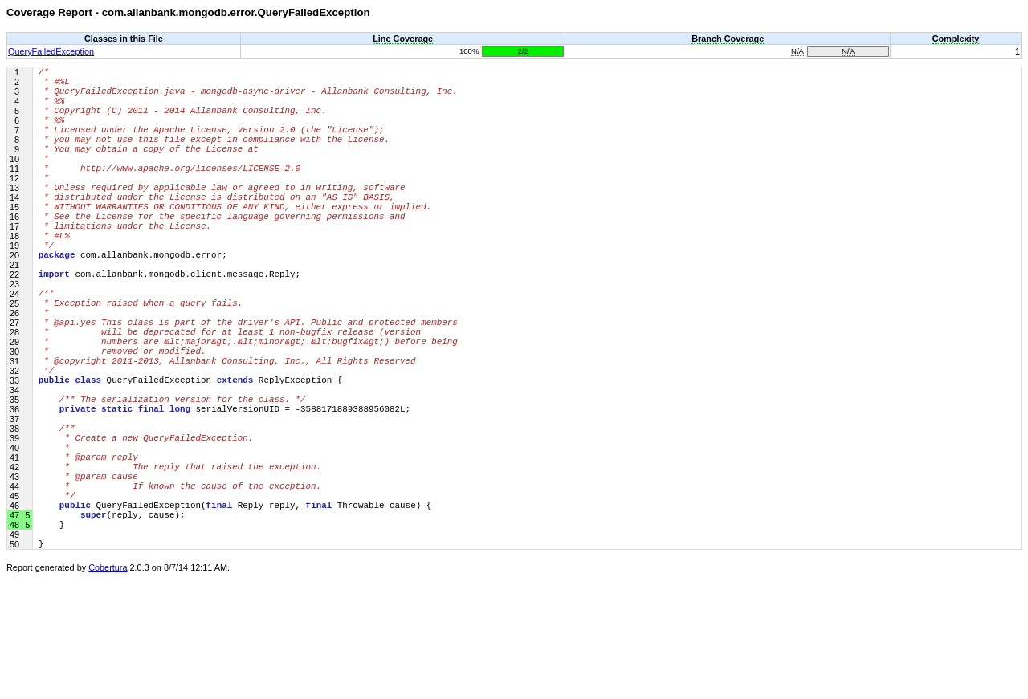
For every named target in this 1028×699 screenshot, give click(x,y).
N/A (797, 51)
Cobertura (107, 688)
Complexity (956, 38)
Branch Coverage (727, 38)
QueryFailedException (51, 51)
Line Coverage (403, 38)
